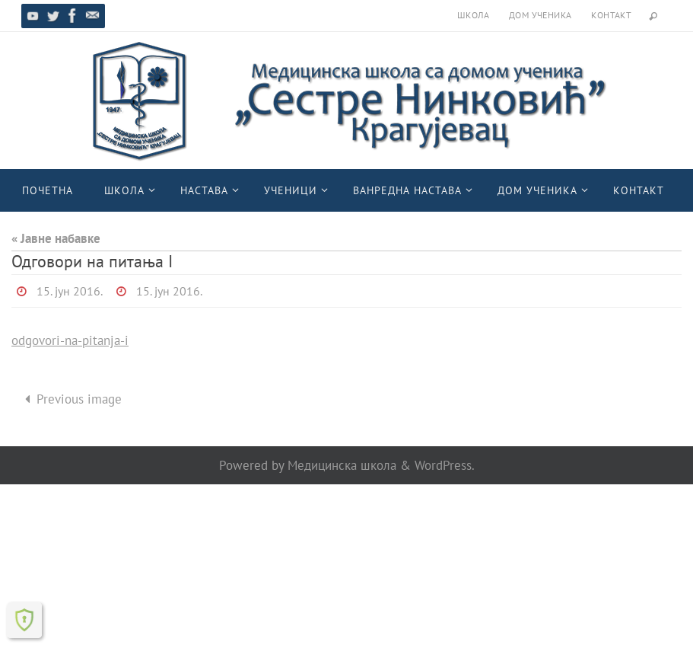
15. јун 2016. (70, 291)
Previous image (70, 399)
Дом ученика (540, 15)
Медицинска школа (342, 465)
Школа (473, 15)
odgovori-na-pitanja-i (70, 340)
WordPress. (445, 465)
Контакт (611, 15)
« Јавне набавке (55, 238)
